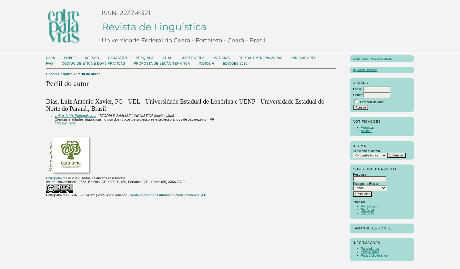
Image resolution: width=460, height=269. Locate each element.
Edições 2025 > (236, 63)
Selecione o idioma (366, 151)
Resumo (61, 123)
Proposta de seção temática (162, 63)
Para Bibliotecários (374, 255)
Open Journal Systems (372, 58)
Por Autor (367, 209)
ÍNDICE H (206, 63)
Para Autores (370, 252)
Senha (357, 95)
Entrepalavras (56, 178)
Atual (167, 58)
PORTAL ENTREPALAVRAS (261, 58)
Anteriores (193, 58)
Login (357, 89)
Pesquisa (145, 58)
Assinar (366, 131)
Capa (50, 58)
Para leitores (370, 248)
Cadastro (117, 58)
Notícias (221, 58)
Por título (367, 213)
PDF (72, 123)
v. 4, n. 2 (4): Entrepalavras (75, 115)
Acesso (92, 58)
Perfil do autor (88, 74)
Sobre (70, 58)
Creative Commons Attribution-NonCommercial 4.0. (168, 195)
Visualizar (368, 127)
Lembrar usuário (372, 102)
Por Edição (369, 206)
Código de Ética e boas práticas (93, 63)
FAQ (49, 63)
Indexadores (303, 58)
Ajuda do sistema (365, 70)
